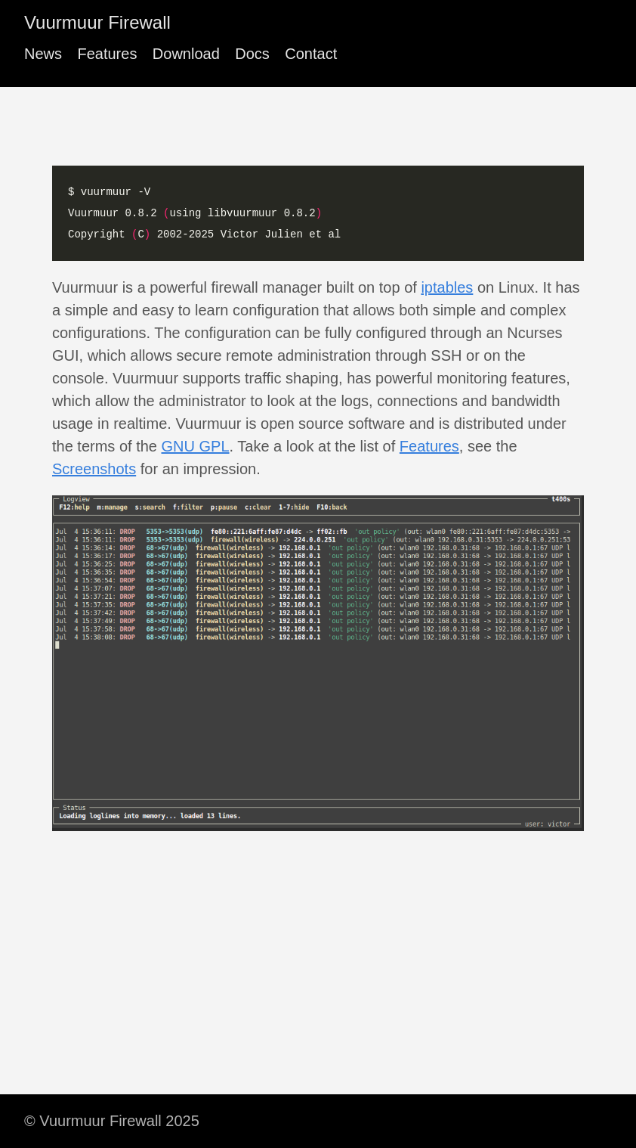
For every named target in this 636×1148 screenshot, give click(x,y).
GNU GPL (196, 446)
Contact (311, 53)
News (43, 53)
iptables (447, 287)
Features (107, 53)
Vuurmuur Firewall (97, 22)
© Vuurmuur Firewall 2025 (111, 1120)
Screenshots (94, 469)
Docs (252, 53)
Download (186, 53)
